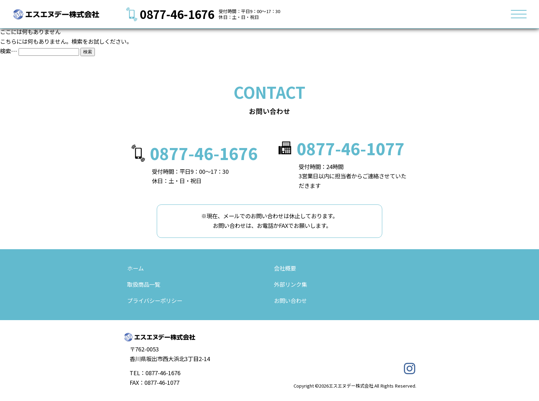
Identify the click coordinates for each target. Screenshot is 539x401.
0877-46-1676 (177, 14)
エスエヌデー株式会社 (351, 385)
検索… (8, 51)
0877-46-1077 (351, 148)
